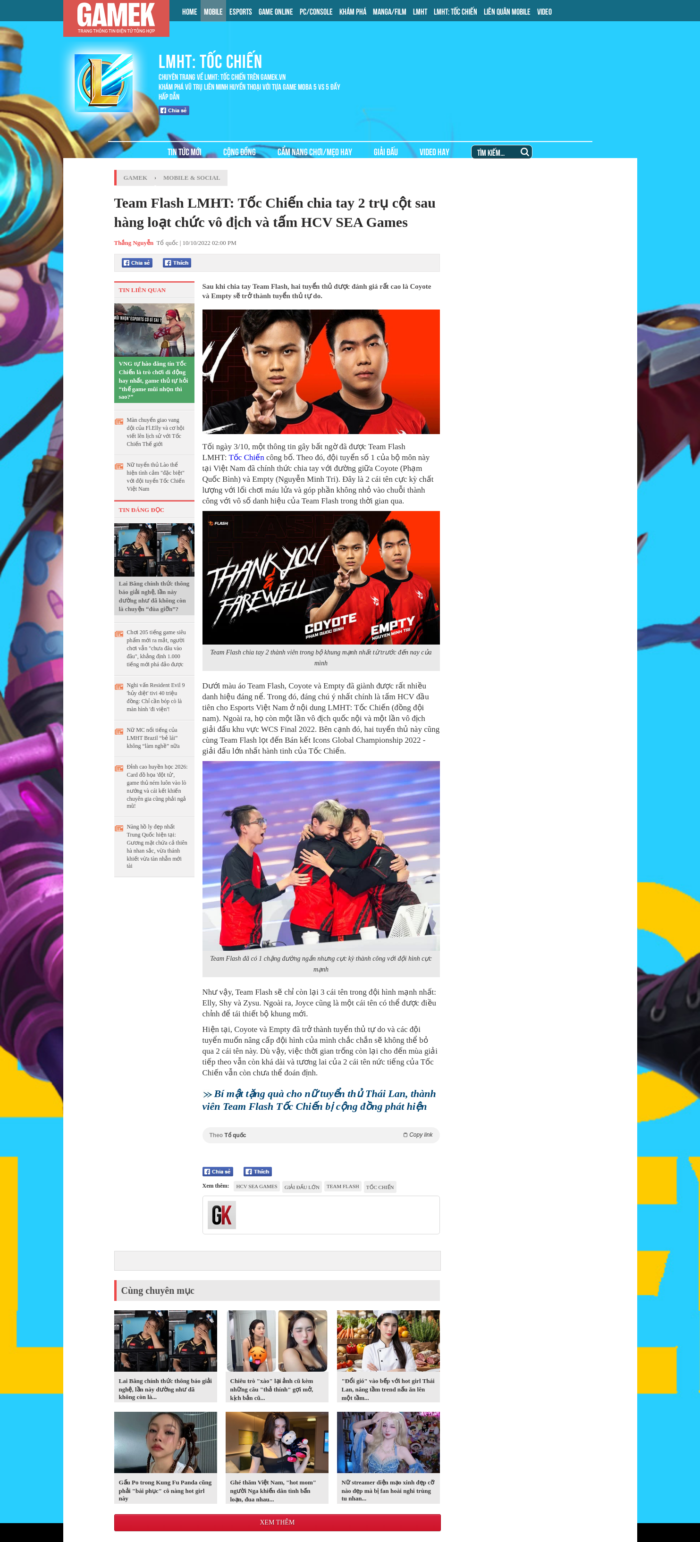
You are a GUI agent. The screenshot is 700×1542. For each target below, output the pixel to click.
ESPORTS (240, 11)
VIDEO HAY (434, 151)
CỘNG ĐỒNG (239, 151)
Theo (321, 1135)
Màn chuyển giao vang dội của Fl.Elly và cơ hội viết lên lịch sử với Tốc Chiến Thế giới (156, 432)
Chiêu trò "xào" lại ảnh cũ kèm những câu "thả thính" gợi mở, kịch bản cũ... (271, 1389)
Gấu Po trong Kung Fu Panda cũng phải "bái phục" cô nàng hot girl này (165, 1490)
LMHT (420, 11)
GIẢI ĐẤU (386, 151)
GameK (136, 177)
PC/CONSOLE (316, 11)
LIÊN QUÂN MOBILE (507, 11)
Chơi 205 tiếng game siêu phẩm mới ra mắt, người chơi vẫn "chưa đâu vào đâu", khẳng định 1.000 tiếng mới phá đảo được (156, 648)
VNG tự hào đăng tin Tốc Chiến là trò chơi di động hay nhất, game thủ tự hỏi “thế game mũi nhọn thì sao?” (153, 380)
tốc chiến (380, 1187)
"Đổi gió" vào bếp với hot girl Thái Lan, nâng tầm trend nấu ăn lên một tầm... (388, 1389)
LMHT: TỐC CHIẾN (455, 11)
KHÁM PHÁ (352, 11)
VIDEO (544, 11)
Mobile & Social (191, 177)
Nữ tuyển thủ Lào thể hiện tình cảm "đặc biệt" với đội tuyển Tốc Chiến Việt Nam (156, 476)
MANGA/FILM (389, 11)
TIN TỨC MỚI (185, 151)
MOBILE (213, 11)
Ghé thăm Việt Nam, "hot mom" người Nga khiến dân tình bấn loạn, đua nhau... (273, 1491)
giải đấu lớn (302, 1187)
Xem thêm (277, 1522)
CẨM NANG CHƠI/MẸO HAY (315, 151)
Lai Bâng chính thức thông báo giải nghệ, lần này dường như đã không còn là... (165, 1388)
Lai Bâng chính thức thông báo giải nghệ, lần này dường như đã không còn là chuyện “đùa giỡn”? (154, 596)
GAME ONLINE (276, 11)
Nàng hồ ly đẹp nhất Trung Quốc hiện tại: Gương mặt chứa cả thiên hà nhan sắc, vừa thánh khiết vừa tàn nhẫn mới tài (157, 846)
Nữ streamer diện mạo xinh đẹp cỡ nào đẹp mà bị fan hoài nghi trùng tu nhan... (388, 1490)
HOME (189, 11)
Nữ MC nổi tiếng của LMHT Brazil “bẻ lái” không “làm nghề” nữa (153, 738)
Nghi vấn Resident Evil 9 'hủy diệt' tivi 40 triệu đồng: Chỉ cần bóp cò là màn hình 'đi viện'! (156, 697)
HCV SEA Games (256, 1186)
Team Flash (343, 1186)
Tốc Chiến (246, 457)
